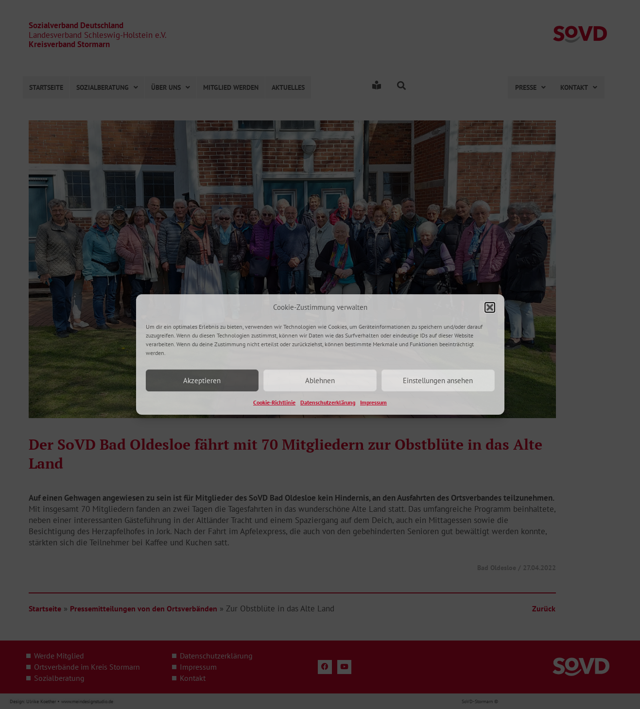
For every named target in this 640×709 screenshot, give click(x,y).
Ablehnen (320, 380)
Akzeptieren (202, 380)
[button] (490, 307)
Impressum (373, 402)
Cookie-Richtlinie (274, 402)
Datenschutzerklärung (327, 402)
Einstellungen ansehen (438, 380)
